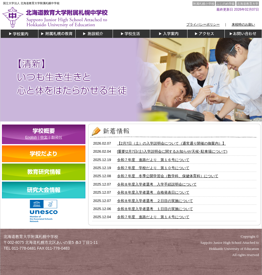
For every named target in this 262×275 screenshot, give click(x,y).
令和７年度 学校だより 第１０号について (153, 168)
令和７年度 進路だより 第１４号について (153, 217)
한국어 (56, 137)
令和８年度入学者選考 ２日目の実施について (155, 201)
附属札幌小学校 (203, 3)
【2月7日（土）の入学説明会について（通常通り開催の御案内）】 (171, 143)
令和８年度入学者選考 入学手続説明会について (157, 184)
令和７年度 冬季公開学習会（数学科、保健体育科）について (167, 176)
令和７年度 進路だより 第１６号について (153, 160)
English (31, 137)
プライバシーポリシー (203, 24)
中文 (44, 137)
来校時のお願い (243, 24)
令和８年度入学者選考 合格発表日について (153, 192)
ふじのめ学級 (225, 3)
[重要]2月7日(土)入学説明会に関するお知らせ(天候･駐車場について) (172, 151)
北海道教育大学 (247, 3)
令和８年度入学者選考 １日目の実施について (155, 209)
